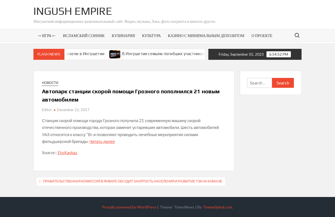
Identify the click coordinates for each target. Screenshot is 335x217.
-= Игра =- (47, 35)
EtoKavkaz (67, 152)
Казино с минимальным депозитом (206, 35)
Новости (50, 83)
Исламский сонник (84, 35)
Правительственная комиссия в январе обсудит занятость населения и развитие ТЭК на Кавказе (132, 181)
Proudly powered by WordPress (129, 207)
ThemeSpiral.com (217, 207)
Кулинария (123, 35)
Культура (151, 35)
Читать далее (102, 141)
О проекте (261, 35)
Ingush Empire (72, 11)
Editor (47, 110)
